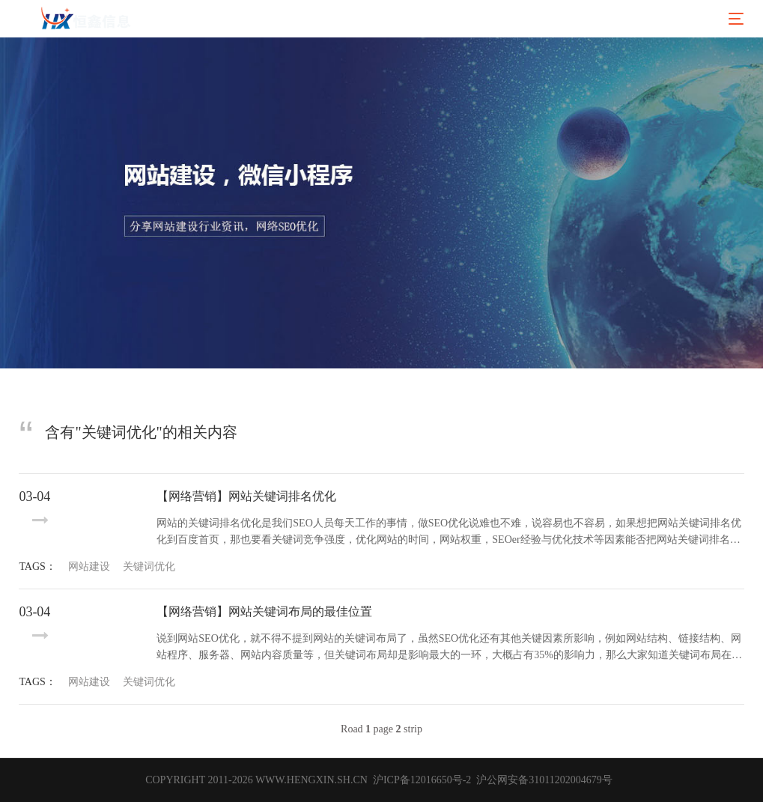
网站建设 (89, 566)
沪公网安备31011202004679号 (544, 780)
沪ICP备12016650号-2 (420, 780)
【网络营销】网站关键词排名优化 (246, 496)
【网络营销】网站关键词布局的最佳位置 (264, 611)
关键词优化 (149, 566)
